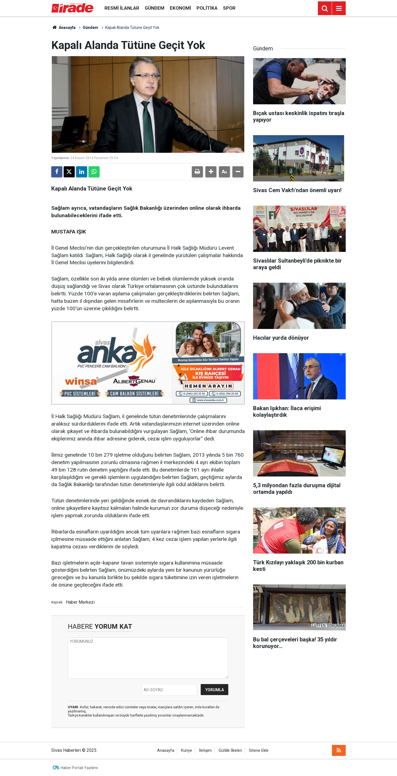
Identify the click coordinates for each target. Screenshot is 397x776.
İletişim (205, 750)
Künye (186, 750)
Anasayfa (63, 27)
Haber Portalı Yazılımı (79, 768)
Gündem (154, 8)
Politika (207, 8)
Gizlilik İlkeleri (230, 750)
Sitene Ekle (259, 750)
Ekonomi (180, 8)
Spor (229, 8)
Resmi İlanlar (121, 8)
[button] (210, 171)
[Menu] (339, 8)
